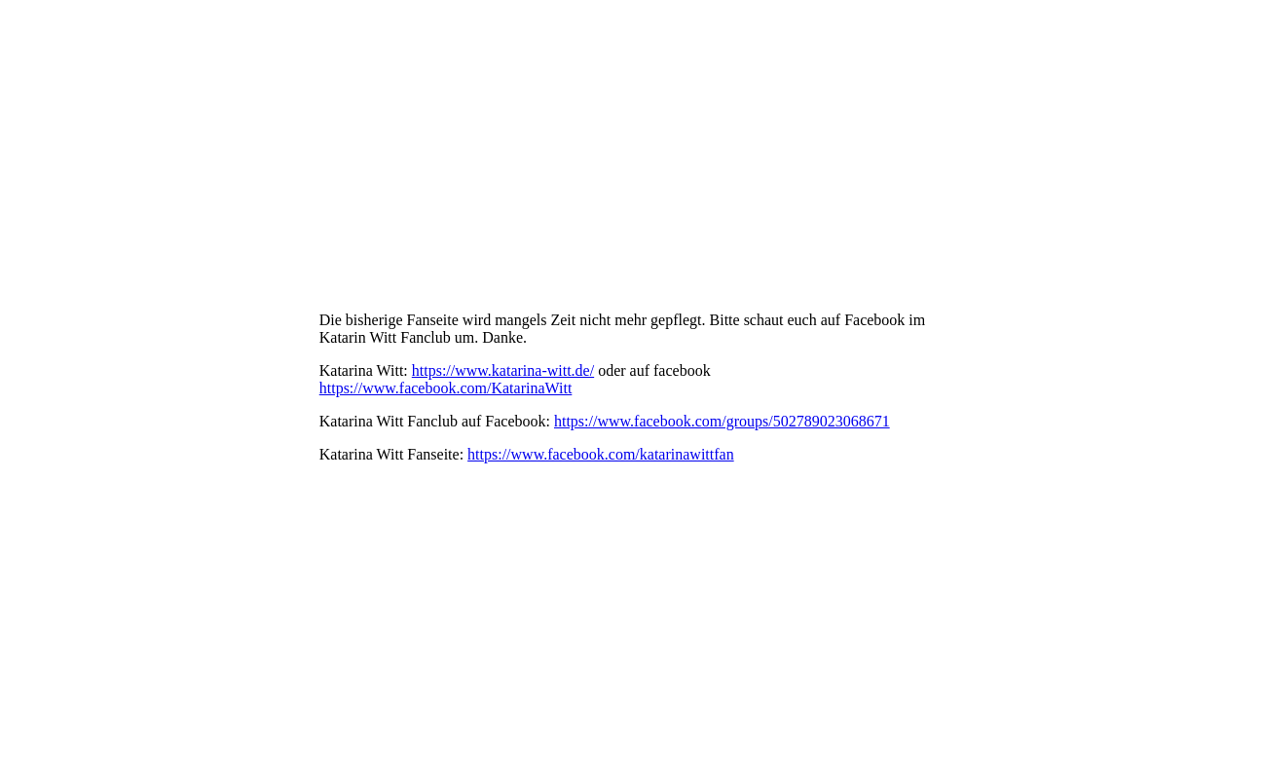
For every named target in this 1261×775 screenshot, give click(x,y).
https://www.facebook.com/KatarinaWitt (446, 388)
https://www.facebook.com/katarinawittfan (600, 454)
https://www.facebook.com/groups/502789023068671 (722, 421)
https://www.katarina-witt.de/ (503, 370)
